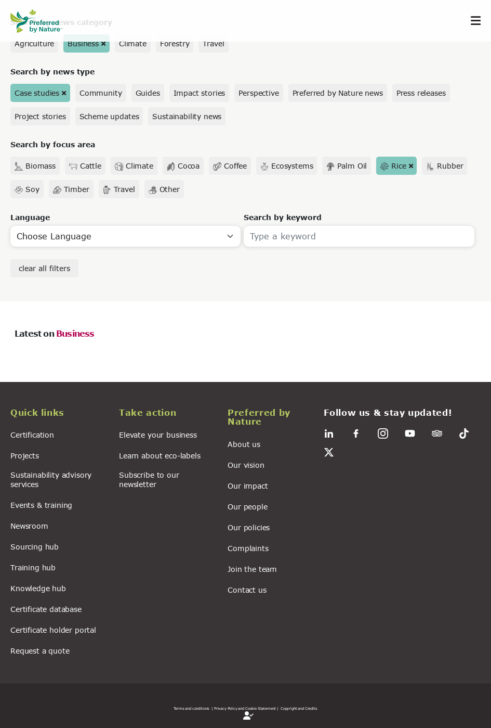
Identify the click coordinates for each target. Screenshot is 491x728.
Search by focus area (52, 144)
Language (30, 217)
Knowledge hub (38, 588)
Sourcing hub (34, 546)
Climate (133, 43)
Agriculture (34, 43)
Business (83, 43)
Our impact (248, 485)
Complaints (248, 548)
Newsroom (29, 525)
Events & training (41, 505)
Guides (148, 92)
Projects (24, 455)
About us (244, 444)
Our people (247, 506)
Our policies (249, 527)
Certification (32, 434)
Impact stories (199, 92)
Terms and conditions (191, 708)
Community (100, 92)
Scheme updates (109, 116)
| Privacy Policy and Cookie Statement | (244, 708)
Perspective (258, 92)
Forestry (175, 43)
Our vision (246, 465)
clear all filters (44, 268)
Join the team (252, 569)
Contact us (247, 589)
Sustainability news (186, 116)
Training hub (33, 567)
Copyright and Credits (299, 708)
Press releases (421, 92)
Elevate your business (158, 434)
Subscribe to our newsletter (149, 479)
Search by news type (52, 71)
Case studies (37, 92)
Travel (213, 43)
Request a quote (40, 650)
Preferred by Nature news (338, 92)
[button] (58, 414)
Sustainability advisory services (50, 479)
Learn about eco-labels (159, 455)
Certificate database (46, 609)
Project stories (40, 116)
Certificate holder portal (53, 629)
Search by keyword (283, 217)
